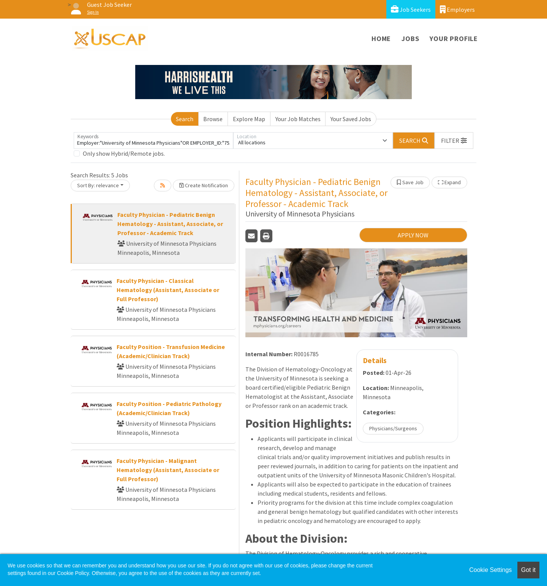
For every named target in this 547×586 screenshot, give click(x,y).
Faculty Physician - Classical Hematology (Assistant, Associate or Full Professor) (168, 290)
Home (381, 38)
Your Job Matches (298, 119)
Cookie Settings (490, 570)
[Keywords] (153, 140)
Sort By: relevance (98, 185)
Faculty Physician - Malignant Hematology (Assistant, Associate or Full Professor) (168, 470)
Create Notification (203, 185)
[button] (454, 140)
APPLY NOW (413, 235)
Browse (213, 119)
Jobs (410, 38)
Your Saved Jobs (350, 119)
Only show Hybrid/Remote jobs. (124, 153)
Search (184, 119)
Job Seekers (411, 9)
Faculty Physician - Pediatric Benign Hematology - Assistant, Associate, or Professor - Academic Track (170, 224)
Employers (457, 9)
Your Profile (454, 38)
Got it (528, 570)
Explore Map (249, 119)
